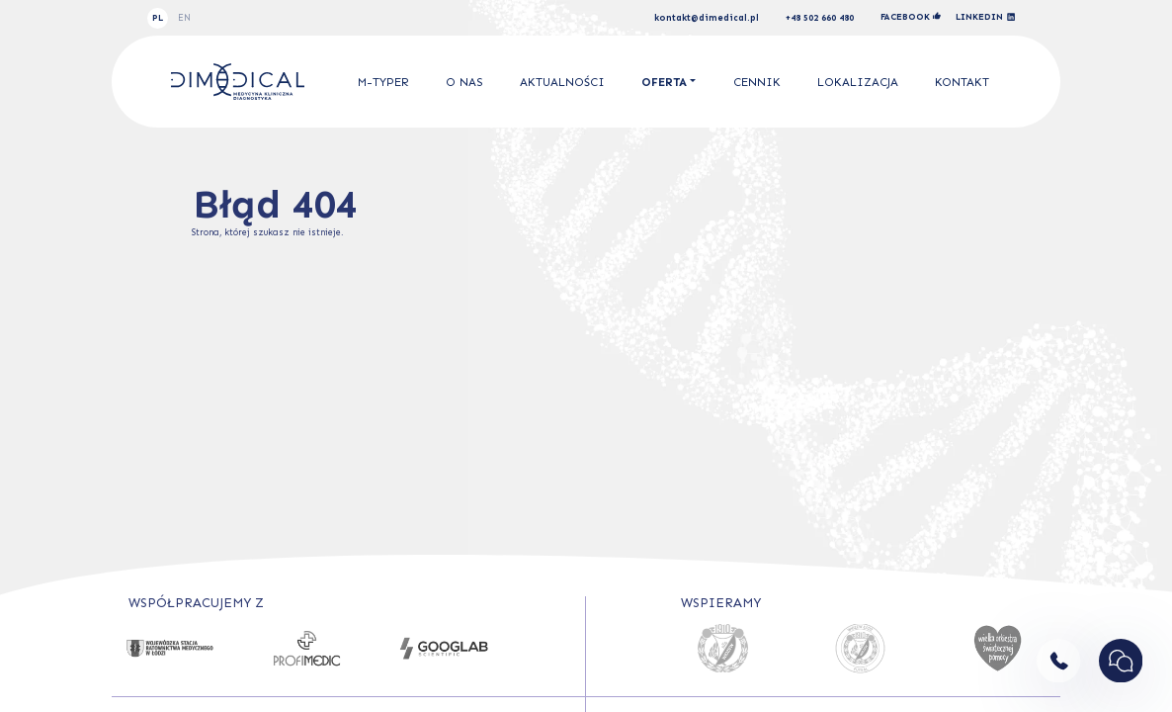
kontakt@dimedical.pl (706, 18)
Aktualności (562, 82)
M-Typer (383, 82)
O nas (464, 82)
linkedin (986, 17)
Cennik (757, 82)
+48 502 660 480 (820, 18)
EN (184, 18)
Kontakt (962, 82)
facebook (910, 17)
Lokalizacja (857, 82)
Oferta (664, 82)
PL (157, 18)
